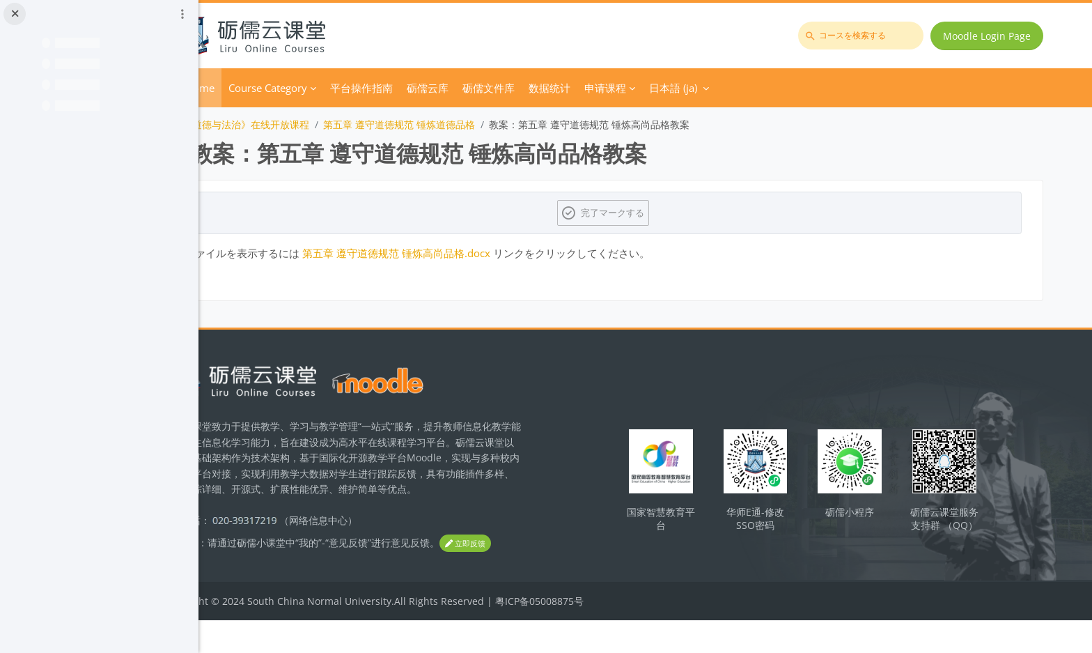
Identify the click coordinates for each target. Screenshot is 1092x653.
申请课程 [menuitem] (685, 88)
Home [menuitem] (280, 88)
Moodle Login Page (991, 36)
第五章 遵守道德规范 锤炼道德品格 (479, 124)
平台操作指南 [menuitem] (441, 88)
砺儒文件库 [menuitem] (569, 88)
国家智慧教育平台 (698, 531)
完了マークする (654, 212)
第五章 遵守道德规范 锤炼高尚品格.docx (476, 253)
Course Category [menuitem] (348, 88)
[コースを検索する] (865, 35)
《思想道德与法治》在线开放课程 (316, 124)
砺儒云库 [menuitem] (508, 88)
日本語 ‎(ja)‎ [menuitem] (753, 88)
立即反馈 (269, 576)
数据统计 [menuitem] (629, 88)
